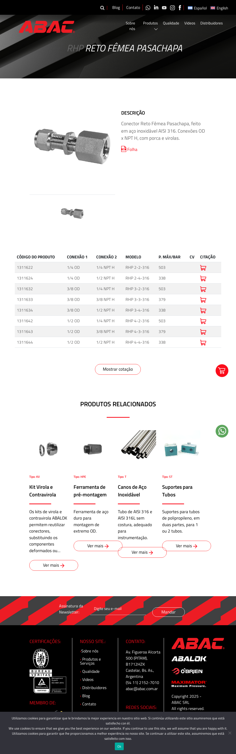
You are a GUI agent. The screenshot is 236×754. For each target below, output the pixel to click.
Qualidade (171, 23)
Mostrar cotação (118, 369)
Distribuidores (211, 23)
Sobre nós (130, 26)
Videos (189, 23)
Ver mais (53, 565)
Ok (119, 746)
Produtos (150, 25)
